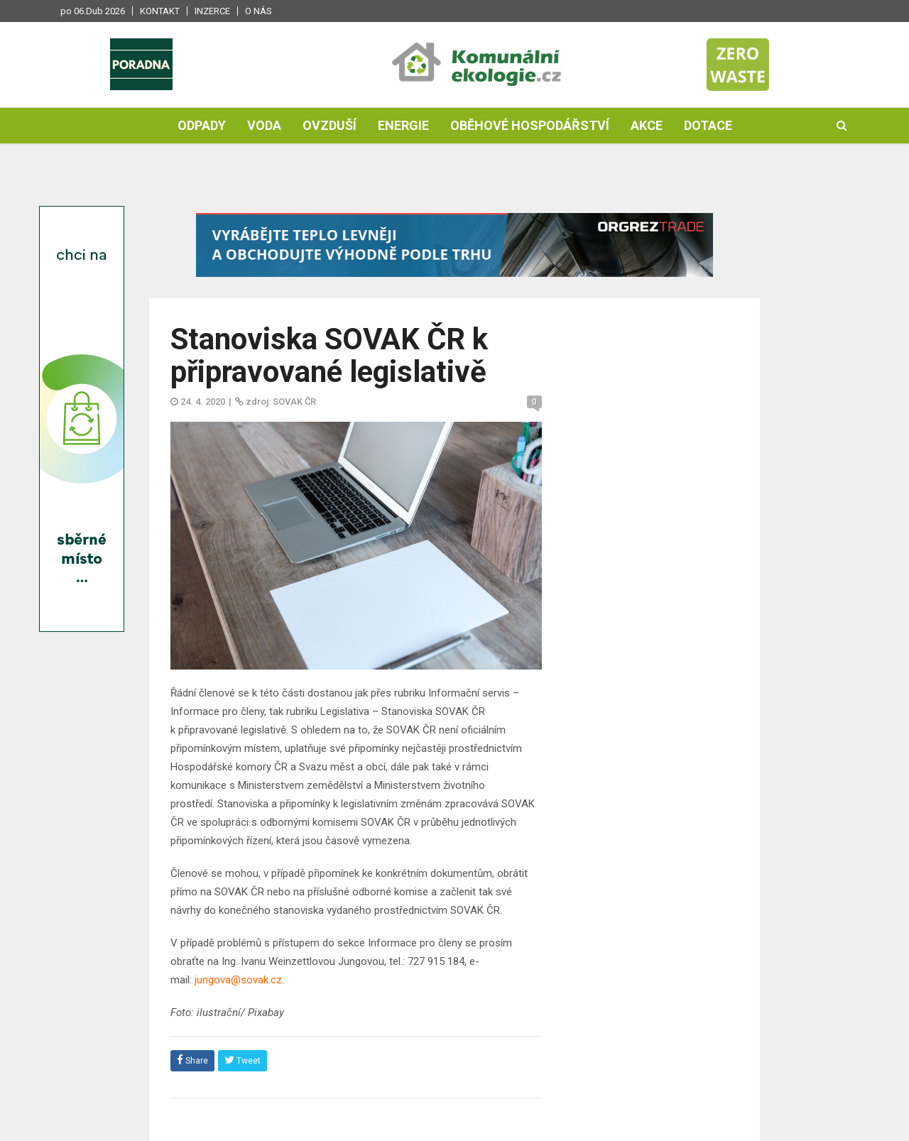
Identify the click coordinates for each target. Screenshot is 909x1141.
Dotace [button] (708, 125)
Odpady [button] (202, 125)
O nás (258, 11)
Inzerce (212, 11)
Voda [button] (264, 125)
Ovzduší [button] (329, 125)
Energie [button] (403, 125)
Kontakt (160, 11)
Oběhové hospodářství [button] (529, 125)
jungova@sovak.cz (238, 979)
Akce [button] (647, 125)
